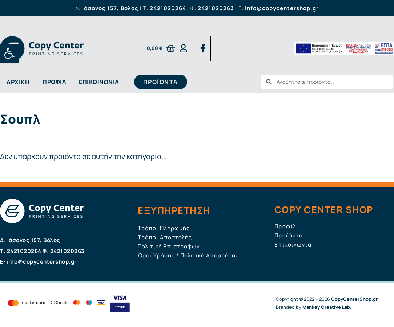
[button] (9, 53)
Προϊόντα (288, 235)
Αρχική (18, 82)
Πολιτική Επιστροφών (169, 246)
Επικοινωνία (99, 82)
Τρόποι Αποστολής (165, 237)
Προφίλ (54, 82)
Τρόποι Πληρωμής (164, 228)
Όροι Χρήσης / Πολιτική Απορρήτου (188, 255)
